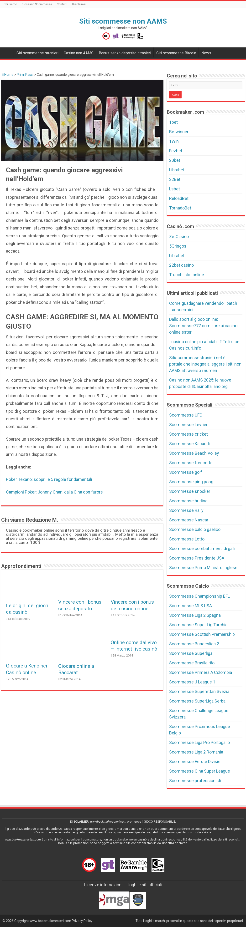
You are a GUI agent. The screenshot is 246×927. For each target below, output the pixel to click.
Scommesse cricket (188, 434)
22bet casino (181, 265)
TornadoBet (180, 207)
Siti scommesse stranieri (37, 53)
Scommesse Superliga (190, 653)
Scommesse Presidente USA (196, 557)
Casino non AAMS (79, 53)
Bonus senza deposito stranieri (125, 53)
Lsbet (174, 188)
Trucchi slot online (186, 274)
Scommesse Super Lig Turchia (198, 624)
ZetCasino (179, 236)
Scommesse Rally (186, 510)
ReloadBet (178, 198)
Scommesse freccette (191, 462)
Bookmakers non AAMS (7, 52)
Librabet (176, 169)
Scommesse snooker (189, 491)
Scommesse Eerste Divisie (194, 761)
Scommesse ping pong (191, 481)
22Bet (174, 179)
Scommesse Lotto (186, 538)
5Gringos (177, 246)
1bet (173, 122)
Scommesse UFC (185, 415)
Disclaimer (79, 4)
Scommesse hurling (188, 500)
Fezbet (175, 150)
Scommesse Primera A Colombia (200, 672)
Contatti (62, 4)
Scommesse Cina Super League (199, 771)
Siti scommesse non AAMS (123, 21)
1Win (174, 141)
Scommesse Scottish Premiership (202, 634)
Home (7, 74)
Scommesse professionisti (195, 780)
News (206, 53)
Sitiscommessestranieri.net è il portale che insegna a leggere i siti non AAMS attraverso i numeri (205, 364)
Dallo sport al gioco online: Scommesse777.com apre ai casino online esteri (203, 326)
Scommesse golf (185, 472)
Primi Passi (25, 74)
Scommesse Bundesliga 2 (194, 643)
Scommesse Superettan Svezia (199, 691)
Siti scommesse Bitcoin (176, 53)
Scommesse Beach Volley (194, 453)
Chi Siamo (10, 4)
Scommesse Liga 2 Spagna (195, 615)
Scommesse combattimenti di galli (202, 548)
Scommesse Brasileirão (192, 662)
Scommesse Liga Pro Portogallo (199, 742)
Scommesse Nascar (188, 519)
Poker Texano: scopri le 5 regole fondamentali (49, 479)
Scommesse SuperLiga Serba (197, 700)
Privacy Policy (82, 921)
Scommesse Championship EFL (199, 596)
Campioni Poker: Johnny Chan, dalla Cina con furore (54, 491)
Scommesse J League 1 (192, 681)
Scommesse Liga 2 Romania (196, 751)
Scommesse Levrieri (189, 424)
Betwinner (178, 131)
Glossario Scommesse (37, 4)
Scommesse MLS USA (190, 605)
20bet (174, 160)
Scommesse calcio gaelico (194, 529)
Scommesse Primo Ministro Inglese (203, 567)
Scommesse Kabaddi (189, 443)
